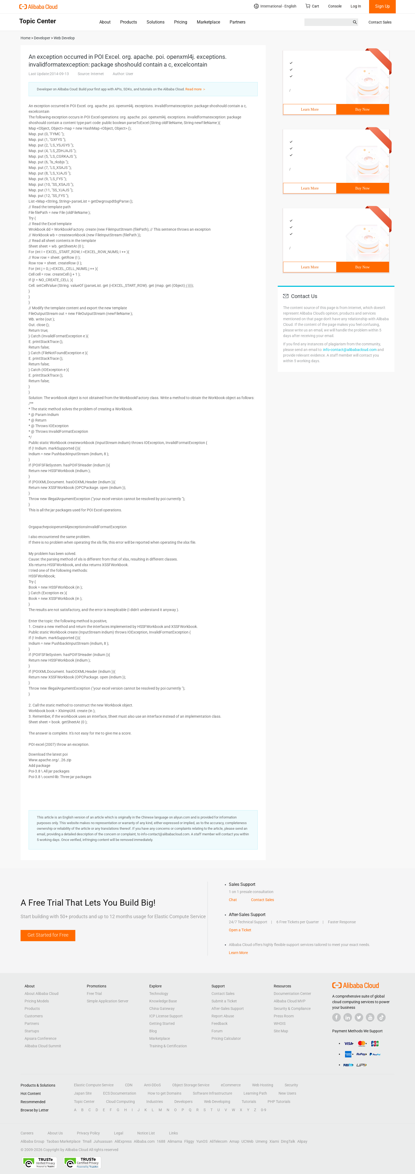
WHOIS (279, 1023)
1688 (161, 1141)
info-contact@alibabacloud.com (350, 349)
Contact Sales (380, 22)
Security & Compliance (292, 1008)
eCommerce (231, 1085)
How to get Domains (164, 1093)
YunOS (202, 1141)
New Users (287, 1093)
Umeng (261, 1141)
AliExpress (123, 1141)
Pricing (180, 22)
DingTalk (288, 1141)
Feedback (220, 1023)
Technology (158, 993)
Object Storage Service (190, 1085)
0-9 (263, 1110)
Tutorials (249, 1101)
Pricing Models (37, 1001)
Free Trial (94, 993)
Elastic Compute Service (93, 1085)
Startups (32, 1031)
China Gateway (162, 1008)
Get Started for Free (48, 935)
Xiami (274, 1141)
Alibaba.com (144, 1141)
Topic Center (84, 1101)
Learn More (310, 109)
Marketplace (208, 22)
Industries (154, 1101)
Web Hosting (262, 1085)
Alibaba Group (32, 1141)
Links (173, 1133)
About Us (55, 1133)
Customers (34, 1016)
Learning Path (255, 1093)
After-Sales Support (228, 1008)
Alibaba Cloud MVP (290, 1001)
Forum (217, 1031)
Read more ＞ (195, 89)
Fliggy (189, 1141)
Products (128, 22)
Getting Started (162, 1023)
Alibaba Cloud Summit (43, 1046)
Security (291, 1085)
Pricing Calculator (226, 1038)
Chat (233, 900)
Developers (183, 1101)
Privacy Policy (88, 1133)
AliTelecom (218, 1141)
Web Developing (217, 1101)
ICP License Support (166, 1016)
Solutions (156, 22)
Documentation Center (292, 993)
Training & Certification (168, 1046)
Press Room (284, 1016)
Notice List (146, 1133)
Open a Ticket (240, 930)
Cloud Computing (120, 1101)
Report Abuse (223, 1016)
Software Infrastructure (212, 1093)
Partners (237, 22)
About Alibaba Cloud (41, 993)
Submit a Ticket (224, 1001)
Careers (27, 1133)
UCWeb (247, 1141)
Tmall (87, 1141)
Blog (153, 1031)
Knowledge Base (163, 1001)
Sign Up (382, 6)
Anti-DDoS (152, 1085)
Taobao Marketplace (63, 1141)
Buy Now (362, 109)
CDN (128, 1085)
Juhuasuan (102, 1141)
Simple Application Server (107, 1001)
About (105, 22)
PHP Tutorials (279, 1101)
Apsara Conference (40, 1038)
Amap (234, 1141)
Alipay (302, 1141)
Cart (312, 6)
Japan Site (83, 1093)
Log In (356, 6)
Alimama (174, 1141)
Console (335, 6)
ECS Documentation (119, 1093)
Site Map (281, 1031)
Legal (118, 1133)
